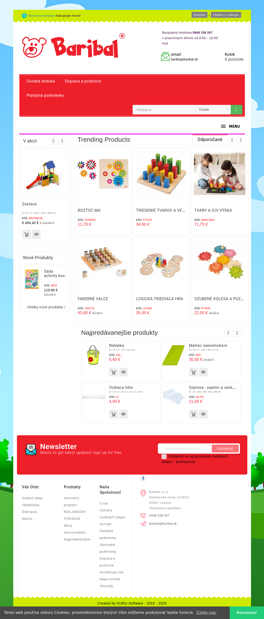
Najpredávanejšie (77, 539)
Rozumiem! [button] (247, 613)
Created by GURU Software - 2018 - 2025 (132, 603)
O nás (104, 503)
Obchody (106, 586)
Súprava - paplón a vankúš (213, 387)
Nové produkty (75, 532)
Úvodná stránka (41, 81)
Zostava (29, 204)
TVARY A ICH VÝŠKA (213, 210)
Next (62, 140)
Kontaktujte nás (112, 572)
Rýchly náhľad (36, 234)
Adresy (27, 519)
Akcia (68, 525)
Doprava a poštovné (83, 81)
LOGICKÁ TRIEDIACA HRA (159, 298)
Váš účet (30, 487)
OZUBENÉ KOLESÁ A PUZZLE (221, 298)
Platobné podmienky (45, 95)
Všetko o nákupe (226, 15)
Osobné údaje (32, 498)
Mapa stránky (110, 579)
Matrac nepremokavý (208, 345)
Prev (53, 140)
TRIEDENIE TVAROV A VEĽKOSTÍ (166, 210)
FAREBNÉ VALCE (93, 298)
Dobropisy (30, 512)
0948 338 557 (159, 515)
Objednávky (31, 505)
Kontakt (199, 15)
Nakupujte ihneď (68, 15)
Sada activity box (54, 273)
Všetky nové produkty (47, 307)
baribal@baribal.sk (184, 59)
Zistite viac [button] (206, 612)
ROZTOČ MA (89, 210)
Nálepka (116, 345)
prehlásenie (185, 462)
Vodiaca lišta (121, 387)
